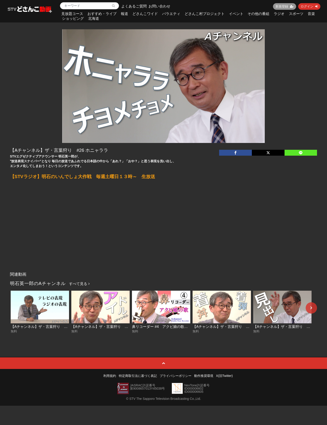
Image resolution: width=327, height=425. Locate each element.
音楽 (311, 14)
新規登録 (284, 6)
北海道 (93, 18)
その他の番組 (258, 14)
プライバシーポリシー (175, 376)
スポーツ (296, 14)
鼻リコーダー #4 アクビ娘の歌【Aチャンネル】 (172, 327)
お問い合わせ (159, 6)
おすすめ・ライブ (101, 14)
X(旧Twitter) (224, 376)
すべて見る (79, 284)
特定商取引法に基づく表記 (138, 376)
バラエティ (171, 14)
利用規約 (109, 376)
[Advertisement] (163, 236)
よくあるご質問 (134, 6)
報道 (124, 14)
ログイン (309, 6)
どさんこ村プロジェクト (205, 14)
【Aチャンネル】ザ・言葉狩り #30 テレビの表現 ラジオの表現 (63, 327)
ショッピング (73, 18)
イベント (236, 14)
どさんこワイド (145, 14)
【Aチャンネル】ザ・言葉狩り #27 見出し (289, 327)
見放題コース (72, 14)
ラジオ (279, 14)
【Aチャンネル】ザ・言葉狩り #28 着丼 (226, 327)
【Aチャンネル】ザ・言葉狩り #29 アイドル (108, 327)
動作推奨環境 (203, 376)
